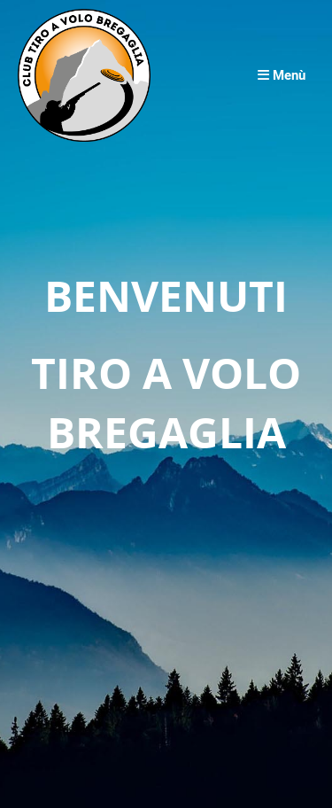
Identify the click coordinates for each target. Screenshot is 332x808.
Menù (281, 75)
